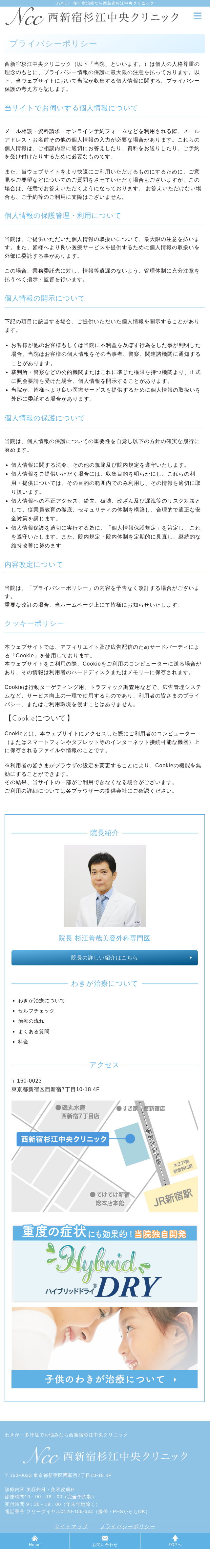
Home (35, 1541)
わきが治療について (41, 1000)
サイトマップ (71, 1526)
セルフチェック (36, 1010)
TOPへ (175, 1541)
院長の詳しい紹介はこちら (104, 957)
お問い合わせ (105, 1541)
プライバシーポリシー (128, 1526)
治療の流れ (31, 1021)
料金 (23, 1041)
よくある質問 (34, 1031)
